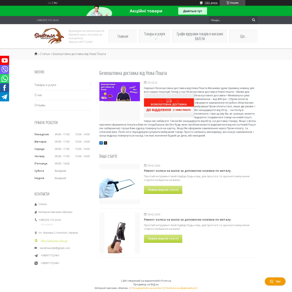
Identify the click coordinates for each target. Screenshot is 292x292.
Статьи (45, 54)
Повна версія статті (163, 189)
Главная (122, 36)
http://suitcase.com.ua (54, 240)
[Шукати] (253, 20)
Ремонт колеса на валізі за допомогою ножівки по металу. (188, 171)
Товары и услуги (154, 33)
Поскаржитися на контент (147, 288)
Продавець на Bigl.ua (146, 284)
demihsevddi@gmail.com (55, 248)
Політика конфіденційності (181, 288)
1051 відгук (211, 2)
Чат (275, 281)
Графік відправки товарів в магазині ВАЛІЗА (200, 36)
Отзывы (39, 105)
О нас (38, 95)
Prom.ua (166, 280)
